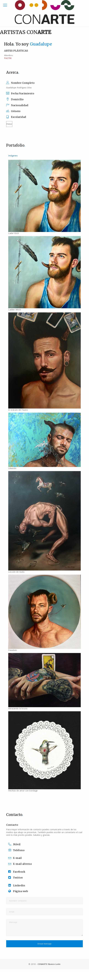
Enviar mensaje (45, 943)
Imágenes (13, 155)
